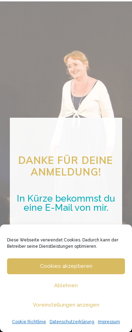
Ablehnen (66, 285)
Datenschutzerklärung (72, 321)
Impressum (109, 321)
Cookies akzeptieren (66, 266)
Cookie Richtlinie (29, 321)
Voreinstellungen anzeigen (66, 305)
